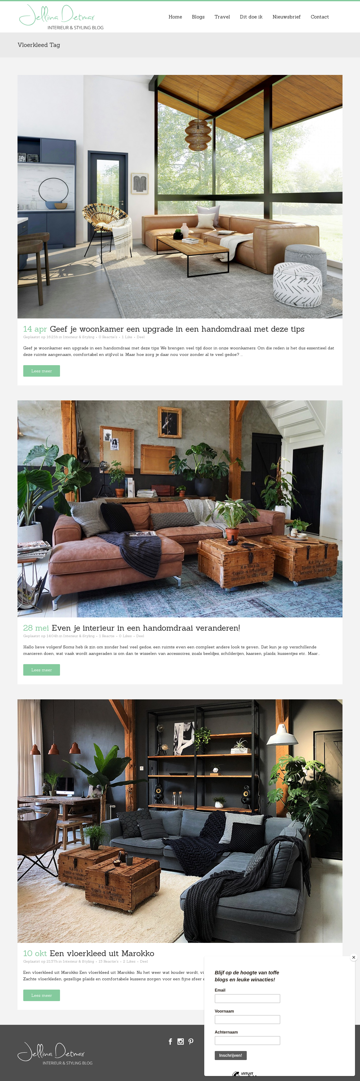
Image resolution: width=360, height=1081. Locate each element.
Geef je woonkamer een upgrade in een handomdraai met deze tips (177, 329)
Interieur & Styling (78, 337)
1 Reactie (106, 636)
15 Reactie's (108, 961)
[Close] (354, 957)
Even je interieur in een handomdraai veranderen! (146, 628)
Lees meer (41, 370)
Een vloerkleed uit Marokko (102, 953)
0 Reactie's (108, 337)
